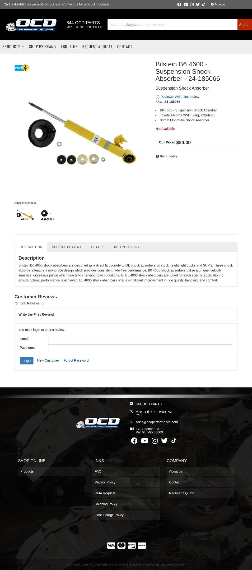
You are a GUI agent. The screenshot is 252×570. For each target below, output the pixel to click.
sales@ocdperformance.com (156, 422)
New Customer (48, 360)
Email (24, 339)
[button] (179, 24)
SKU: (159, 102)
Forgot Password (76, 360)
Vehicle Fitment (66, 247)
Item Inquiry (168, 156)
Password (27, 347)
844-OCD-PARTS (149, 404)
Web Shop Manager (172, 564)
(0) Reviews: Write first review (177, 97)
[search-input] (172, 24)
